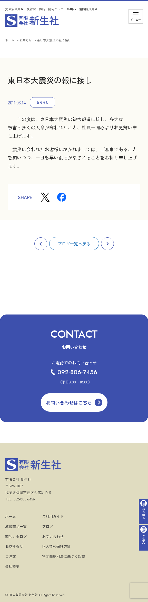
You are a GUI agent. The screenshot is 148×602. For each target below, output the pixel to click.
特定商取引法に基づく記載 (63, 556)
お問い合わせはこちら (69, 402)
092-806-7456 (74, 371)
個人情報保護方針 (56, 546)
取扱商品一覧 (16, 526)
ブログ (47, 526)
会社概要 (12, 566)
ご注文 (10, 556)
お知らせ (25, 40)
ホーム (9, 40)
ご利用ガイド (53, 516)
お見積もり (14, 546)
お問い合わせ (53, 536)
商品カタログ (16, 536)
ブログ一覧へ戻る (74, 243)
